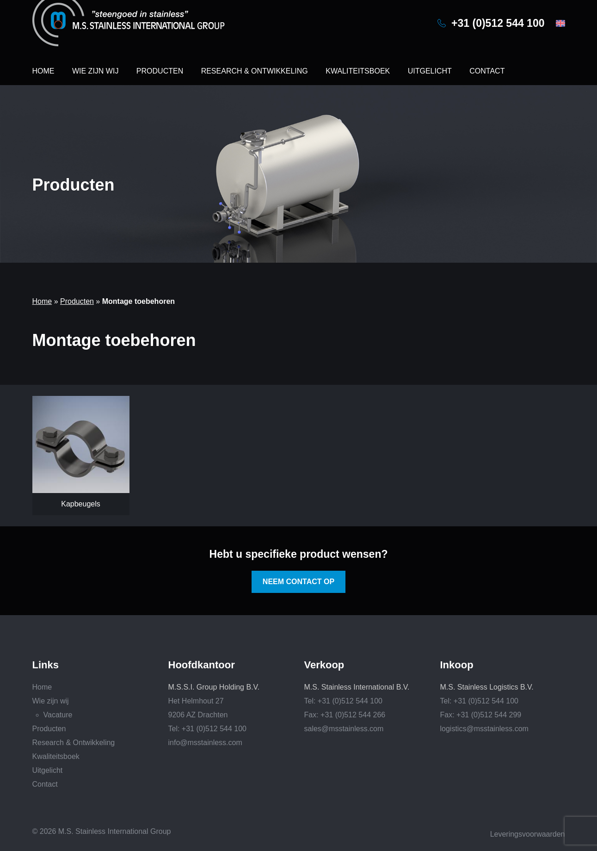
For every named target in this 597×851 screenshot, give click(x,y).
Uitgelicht (430, 71)
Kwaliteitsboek (358, 71)
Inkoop (457, 665)
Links (45, 665)
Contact (487, 71)
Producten (159, 71)
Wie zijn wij (95, 71)
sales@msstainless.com (344, 729)
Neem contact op (298, 582)
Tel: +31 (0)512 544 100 (207, 729)
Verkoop (324, 665)
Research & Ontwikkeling (254, 71)
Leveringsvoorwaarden (527, 834)
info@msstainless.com (205, 742)
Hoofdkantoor (201, 665)
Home (43, 71)
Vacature (58, 715)
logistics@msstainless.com (484, 729)
